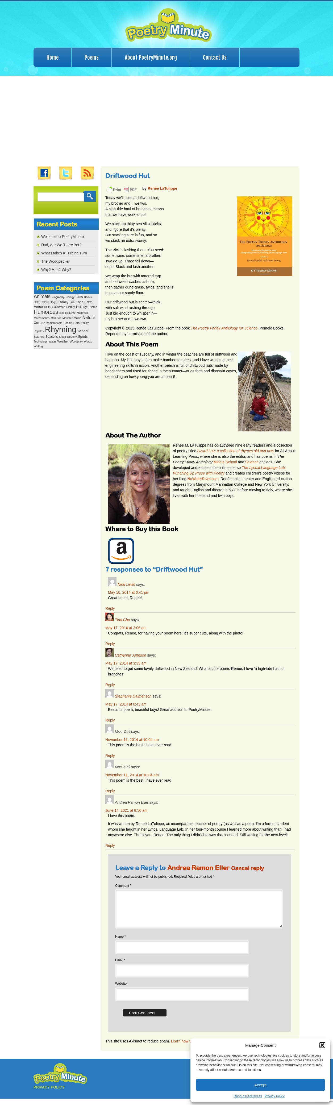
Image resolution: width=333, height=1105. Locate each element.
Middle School (225, 462)
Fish (71, 302)
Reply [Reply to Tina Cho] (110, 644)
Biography (58, 297)
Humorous (46, 312)
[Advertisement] (166, 121)
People (68, 322)
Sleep (62, 336)
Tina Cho (122, 620)
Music (77, 318)
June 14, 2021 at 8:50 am (126, 810)
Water (52, 341)
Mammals (82, 312)
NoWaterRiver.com (202, 479)
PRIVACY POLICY (49, 1093)
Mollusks (56, 318)
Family (63, 302)
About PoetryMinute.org (151, 57)
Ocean (38, 323)
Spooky (72, 336)
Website (121, 990)
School (82, 331)
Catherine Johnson (130, 655)
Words (88, 341)
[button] (322, 1045)
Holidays (82, 307)
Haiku (47, 307)
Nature (88, 317)
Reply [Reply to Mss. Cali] (110, 755)
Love (72, 312)
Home (53, 57)
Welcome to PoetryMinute (62, 236)
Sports (83, 337)
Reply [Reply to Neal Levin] (110, 608)
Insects (63, 312)
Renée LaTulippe (162, 188)
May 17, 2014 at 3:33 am (126, 663)
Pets (76, 322)
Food (80, 302)
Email (120, 966)
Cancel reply (247, 868)
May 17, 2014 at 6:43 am (126, 704)
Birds (79, 297)
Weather (63, 341)
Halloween (58, 307)
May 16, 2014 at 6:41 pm (128, 592)
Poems (92, 57)
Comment (123, 886)
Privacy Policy (275, 1096)
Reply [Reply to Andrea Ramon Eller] (110, 845)
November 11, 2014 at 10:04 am (132, 739)
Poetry (85, 322)
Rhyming (60, 329)
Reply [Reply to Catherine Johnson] (110, 685)
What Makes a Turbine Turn (64, 253)
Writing (38, 346)
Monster (68, 318)
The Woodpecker (55, 261)
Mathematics (41, 318)
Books (88, 297)
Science (39, 336)
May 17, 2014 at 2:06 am (126, 628)
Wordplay (76, 341)
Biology (70, 297)
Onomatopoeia (53, 322)
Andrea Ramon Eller (198, 867)
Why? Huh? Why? (56, 269)
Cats (37, 302)
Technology (40, 341)
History (70, 307)
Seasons (51, 337)
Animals (42, 296)
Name (120, 943)
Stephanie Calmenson (133, 696)
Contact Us (215, 57)
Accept (260, 1085)
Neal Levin (126, 584)
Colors (45, 302)
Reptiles (39, 331)
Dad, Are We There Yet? (61, 245)
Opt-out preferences (248, 1096)
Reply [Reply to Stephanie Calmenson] (110, 720)
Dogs (53, 302)
